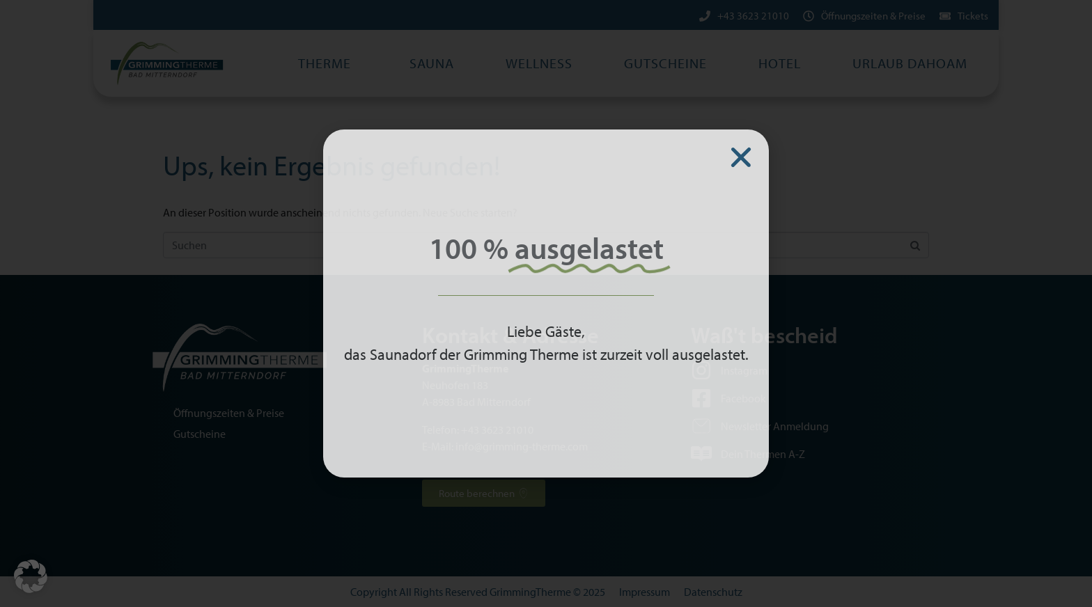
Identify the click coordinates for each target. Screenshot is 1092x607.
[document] (546, 303)
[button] (30, 576)
